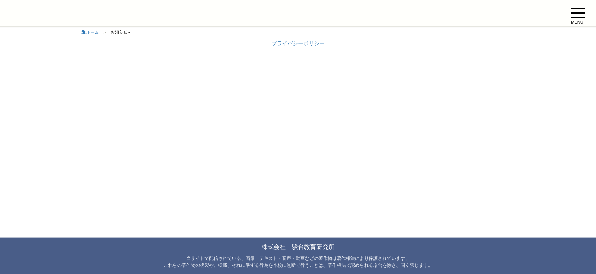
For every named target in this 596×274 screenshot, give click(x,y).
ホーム (90, 32)
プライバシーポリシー (298, 43)
